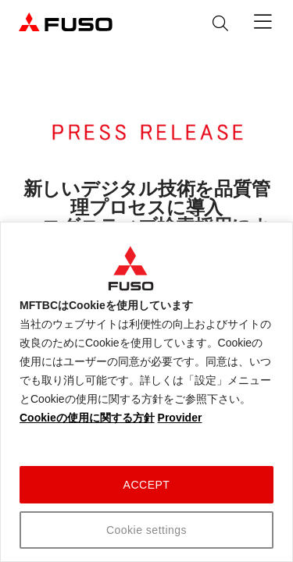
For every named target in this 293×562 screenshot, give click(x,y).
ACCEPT (146, 484)
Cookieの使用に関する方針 (87, 417)
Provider (180, 417)
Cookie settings (146, 530)
